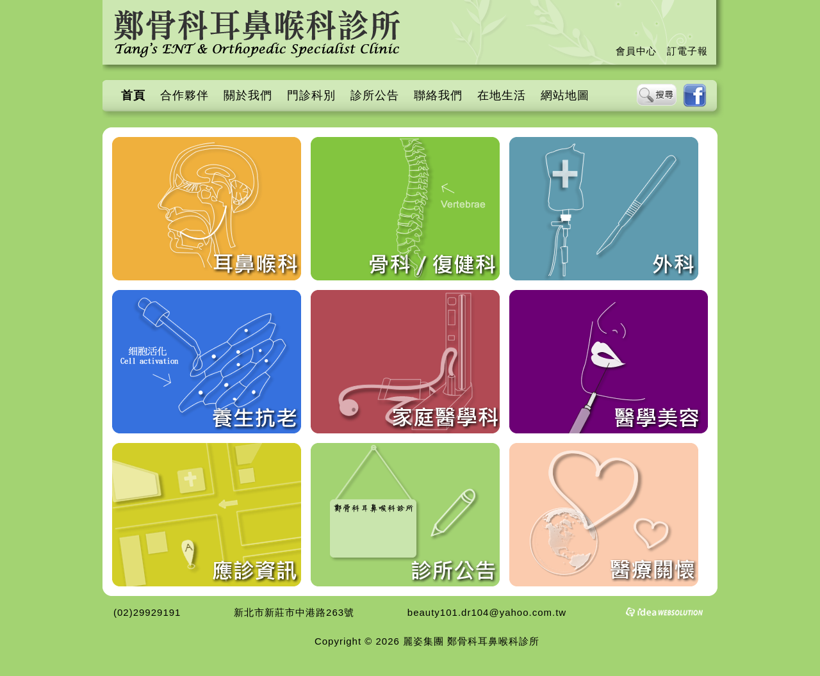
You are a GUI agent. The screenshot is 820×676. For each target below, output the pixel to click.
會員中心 (636, 50)
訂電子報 (687, 50)
